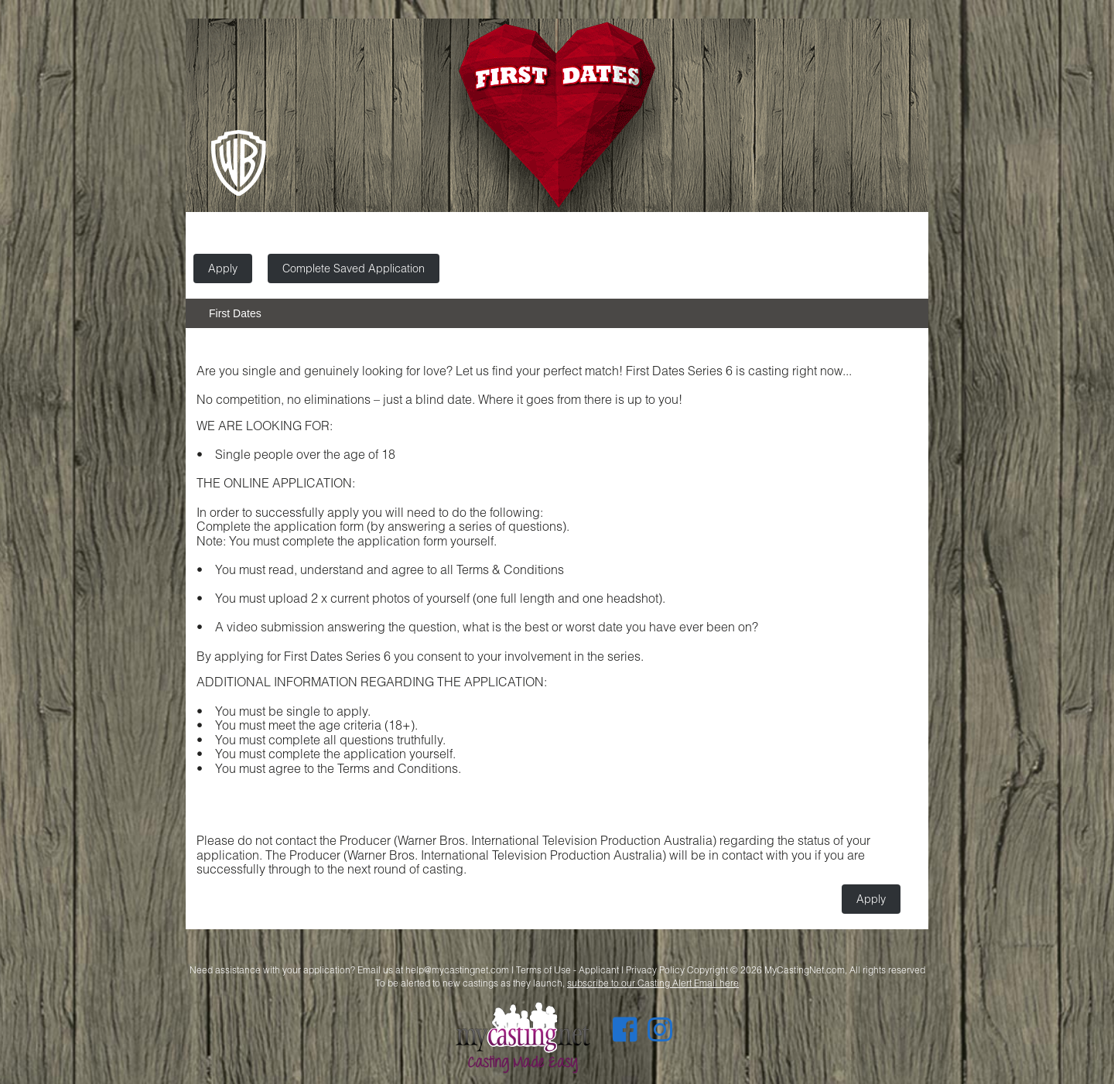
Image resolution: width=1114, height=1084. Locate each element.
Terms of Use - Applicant (567, 970)
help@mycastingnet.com (457, 970)
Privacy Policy (655, 970)
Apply (222, 268)
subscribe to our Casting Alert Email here (653, 983)
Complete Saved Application (353, 268)
